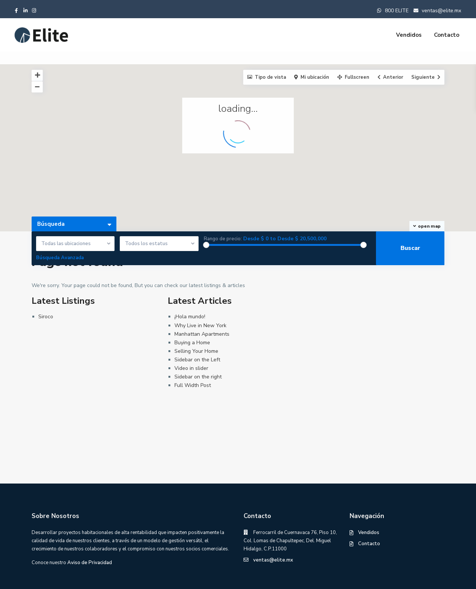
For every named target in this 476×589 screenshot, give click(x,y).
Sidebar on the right (198, 376)
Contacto (446, 35)
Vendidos (409, 35)
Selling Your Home (196, 351)
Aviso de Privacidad (89, 562)
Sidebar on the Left (197, 359)
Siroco (45, 316)
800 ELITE (397, 10)
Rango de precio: (223, 239)
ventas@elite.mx (440, 10)
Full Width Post (192, 385)
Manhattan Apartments (201, 334)
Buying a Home (192, 342)
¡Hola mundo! (189, 316)
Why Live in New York (200, 325)
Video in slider (191, 368)
